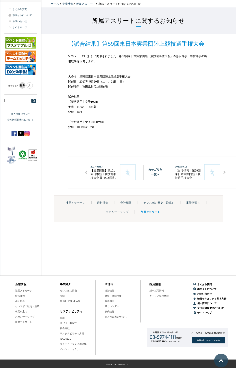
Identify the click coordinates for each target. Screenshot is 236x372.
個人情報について (20, 114)
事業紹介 (65, 284)
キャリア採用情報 (159, 295)
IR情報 (109, 284)
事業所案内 (193, 202)
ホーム (54, 3)
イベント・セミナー (71, 349)
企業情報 (67, 3)
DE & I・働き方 (68, 323)
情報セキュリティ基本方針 (211, 298)
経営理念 (102, 202)
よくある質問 (20, 9)
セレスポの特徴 (68, 290)
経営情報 (109, 290)
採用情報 (155, 284)
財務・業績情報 (113, 295)
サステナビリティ (71, 311)
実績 (62, 295)
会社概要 (126, 202)
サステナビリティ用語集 (73, 344)
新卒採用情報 (156, 290)
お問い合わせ (20, 21)
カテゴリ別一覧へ (155, 172)
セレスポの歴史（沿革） (158, 202)
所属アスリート (86, 3)
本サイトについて (22, 15)
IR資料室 (109, 301)
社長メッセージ (75, 202)
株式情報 (109, 311)
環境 (62, 317)
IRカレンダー (112, 306)
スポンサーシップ (117, 212)
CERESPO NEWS (70, 301)
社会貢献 (65, 328)
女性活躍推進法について (20, 119)
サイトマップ (20, 27)
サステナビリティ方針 (72, 333)
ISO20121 (65, 338)
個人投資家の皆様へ (115, 316)
